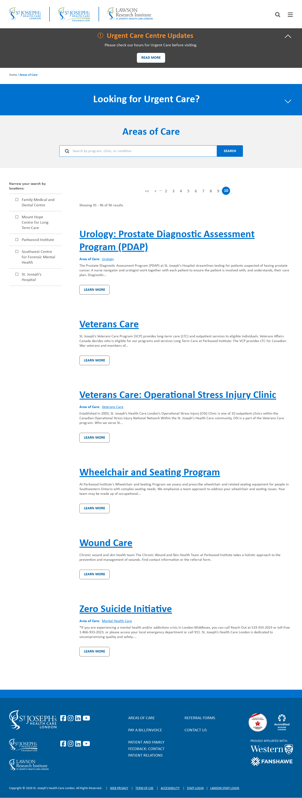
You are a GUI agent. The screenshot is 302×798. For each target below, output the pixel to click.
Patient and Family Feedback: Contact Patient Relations (146, 749)
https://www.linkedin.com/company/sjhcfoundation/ (79, 743)
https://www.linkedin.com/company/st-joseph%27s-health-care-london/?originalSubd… (79, 718)
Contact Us (196, 730)
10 (226, 192)
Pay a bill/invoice (145, 730)
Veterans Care (112, 407)
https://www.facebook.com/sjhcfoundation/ (64, 743)
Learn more (94, 290)
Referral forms (200, 718)
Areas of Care (141, 718)
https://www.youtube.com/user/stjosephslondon (86, 718)
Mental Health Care (117, 621)
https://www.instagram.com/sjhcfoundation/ (71, 743)
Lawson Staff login (224, 788)
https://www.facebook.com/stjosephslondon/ (64, 718)
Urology (108, 259)
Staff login (195, 788)
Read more (151, 58)
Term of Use (144, 788)
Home (13, 75)
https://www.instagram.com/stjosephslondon (71, 718)
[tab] (290, 15)
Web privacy (119, 788)
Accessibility (170, 788)
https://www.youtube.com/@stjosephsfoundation (86, 743)
